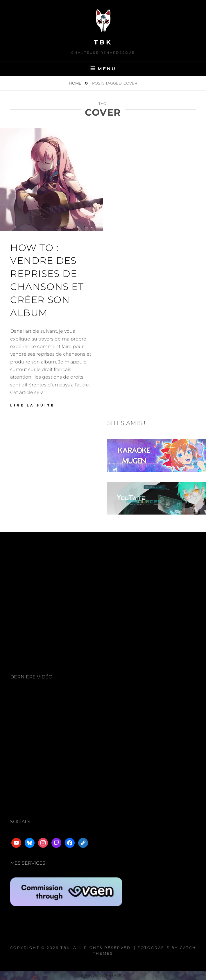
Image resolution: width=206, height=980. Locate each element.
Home (75, 83)
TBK (103, 42)
